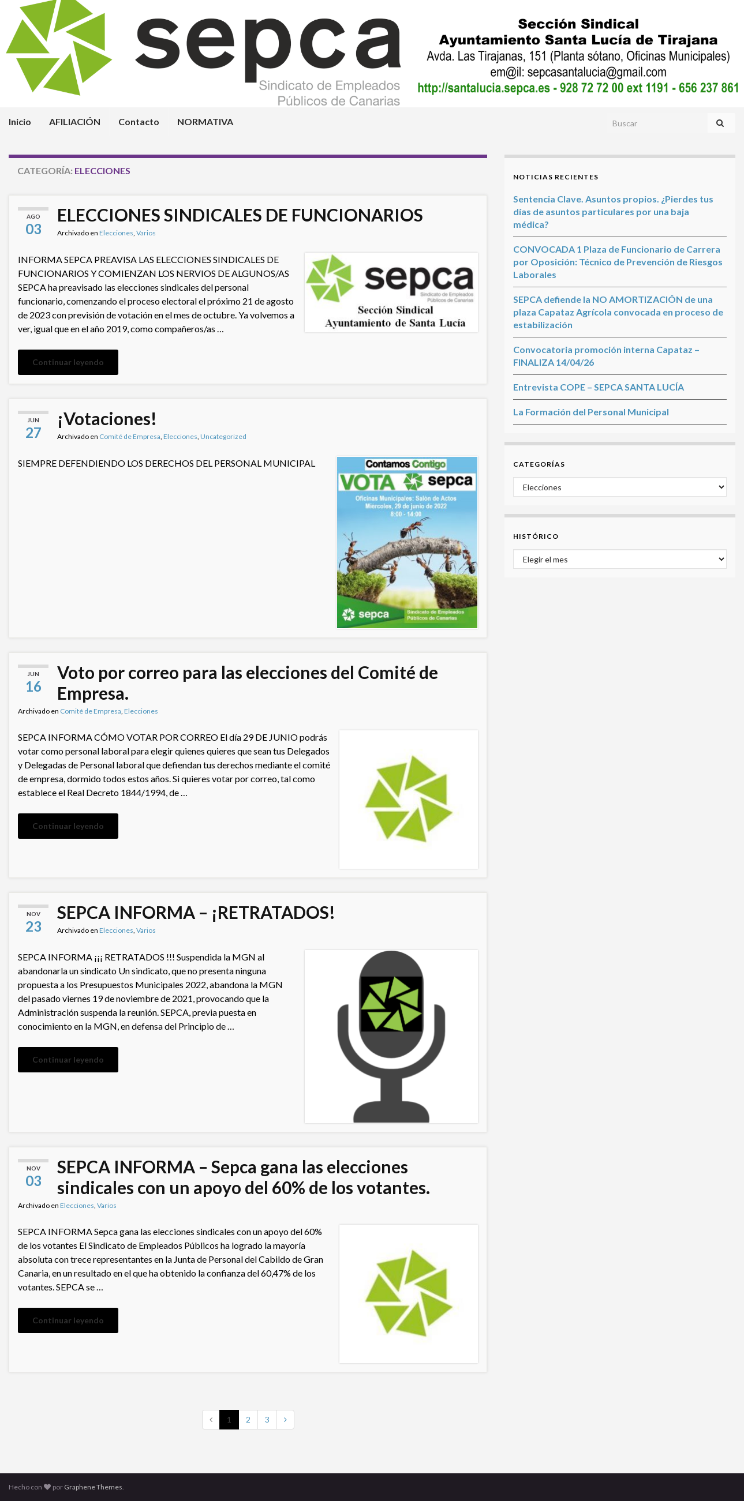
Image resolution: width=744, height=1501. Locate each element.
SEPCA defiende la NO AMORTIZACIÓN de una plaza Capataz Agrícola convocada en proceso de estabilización (618, 312)
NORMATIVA (205, 121)
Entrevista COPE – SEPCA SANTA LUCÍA (598, 386)
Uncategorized (223, 436)
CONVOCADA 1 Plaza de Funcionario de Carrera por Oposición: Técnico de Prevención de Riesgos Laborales (618, 261)
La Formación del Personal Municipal (591, 411)
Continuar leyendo (68, 362)
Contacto (138, 121)
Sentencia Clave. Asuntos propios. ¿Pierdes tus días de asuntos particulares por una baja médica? (613, 211)
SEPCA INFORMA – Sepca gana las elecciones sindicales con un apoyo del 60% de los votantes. (243, 1177)
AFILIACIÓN (74, 121)
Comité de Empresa (129, 436)
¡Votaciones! (107, 418)
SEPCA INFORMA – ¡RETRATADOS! (196, 912)
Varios (146, 232)
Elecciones (116, 232)
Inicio (20, 121)
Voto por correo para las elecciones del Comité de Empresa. (247, 682)
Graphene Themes (93, 1487)
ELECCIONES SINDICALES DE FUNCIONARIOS (240, 214)
